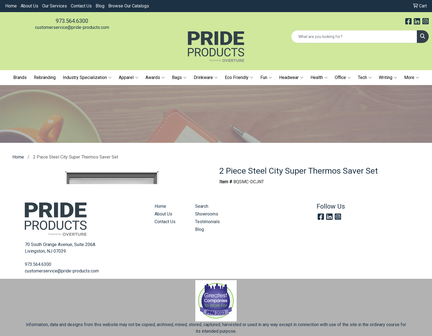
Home (11, 6)
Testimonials (207, 221)
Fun (266, 77)
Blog (100, 6)
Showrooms (206, 214)
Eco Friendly (239, 77)
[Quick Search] (354, 36)
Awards (155, 77)
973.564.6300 (72, 21)
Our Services (54, 6)
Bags (179, 77)
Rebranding (45, 77)
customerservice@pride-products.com (72, 27)
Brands (20, 77)
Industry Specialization (87, 77)
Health (319, 77)
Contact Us (81, 6)
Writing (388, 77)
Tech (365, 77)
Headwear (291, 77)
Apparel (128, 77)
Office (343, 77)
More (411, 77)
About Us (29, 6)
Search (201, 206)
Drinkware (206, 77)
